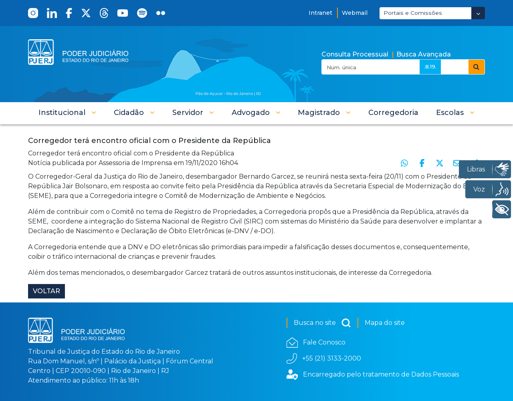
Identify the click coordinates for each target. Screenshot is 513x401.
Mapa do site (385, 322)
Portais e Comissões (413, 13)
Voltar (46, 291)
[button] (67, 112)
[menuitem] (393, 112)
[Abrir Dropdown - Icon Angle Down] (478, 13)
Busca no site (322, 323)
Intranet (320, 13)
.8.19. (430, 66)
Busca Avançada (423, 54)
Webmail (355, 13)
